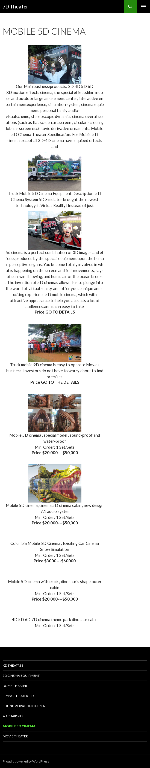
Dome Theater (15, 686)
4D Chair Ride (13, 716)
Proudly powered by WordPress (26, 761)
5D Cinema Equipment (21, 676)
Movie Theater (15, 736)
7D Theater (15, 7)
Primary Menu (143, 6)
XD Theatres (13, 665)
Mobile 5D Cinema (19, 726)
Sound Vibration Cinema (24, 706)
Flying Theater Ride (19, 696)
